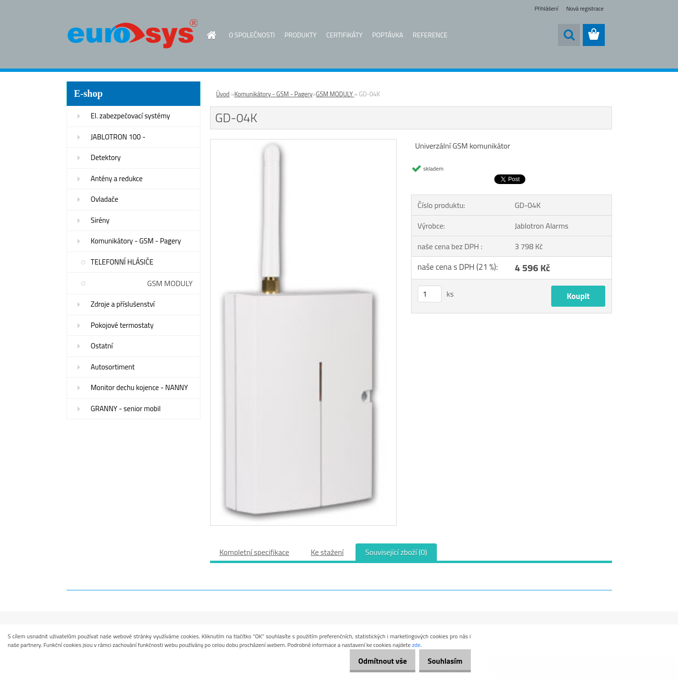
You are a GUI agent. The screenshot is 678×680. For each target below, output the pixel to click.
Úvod (223, 94)
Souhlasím (441, 661)
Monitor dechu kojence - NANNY (139, 387)
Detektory (106, 157)
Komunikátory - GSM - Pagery (136, 240)
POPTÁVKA (387, 35)
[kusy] (430, 294)
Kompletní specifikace (254, 552)
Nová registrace (584, 8)
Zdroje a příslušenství (123, 304)
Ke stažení (327, 552)
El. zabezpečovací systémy (130, 115)
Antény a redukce (117, 178)
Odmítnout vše (372, 661)
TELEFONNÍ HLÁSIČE (122, 261)
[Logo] (132, 35)
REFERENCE (430, 35)
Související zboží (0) (396, 552)
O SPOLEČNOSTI (252, 35)
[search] (569, 35)
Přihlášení (546, 8)
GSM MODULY (170, 283)
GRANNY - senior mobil (126, 408)
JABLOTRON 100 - (118, 136)
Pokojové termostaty (122, 325)
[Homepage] (206, 35)
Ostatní (102, 345)
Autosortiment (113, 366)
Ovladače (105, 199)
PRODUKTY (301, 35)
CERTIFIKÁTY (344, 35)
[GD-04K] (304, 143)
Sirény (100, 220)
